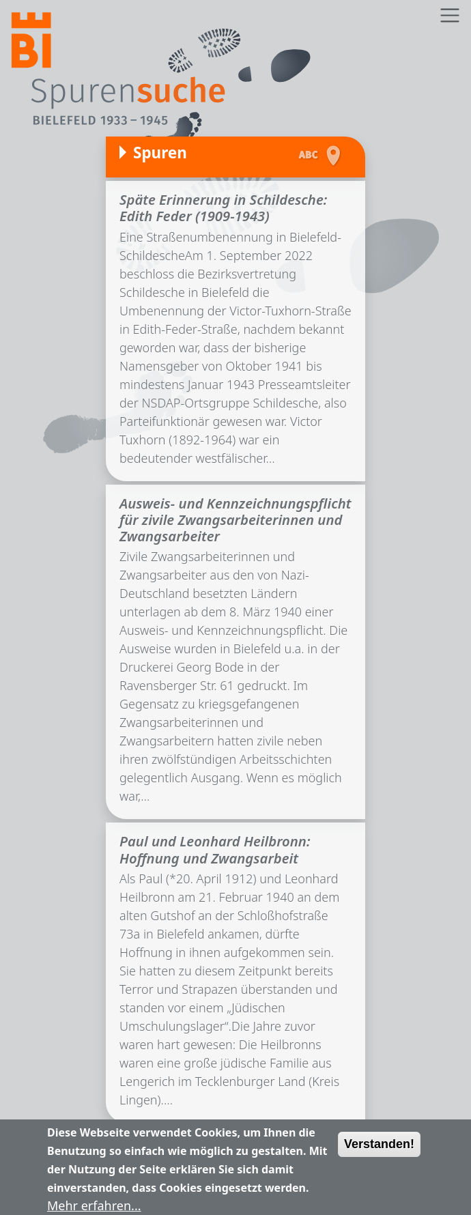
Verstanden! (379, 1151)
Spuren (160, 152)
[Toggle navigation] (449, 15)
